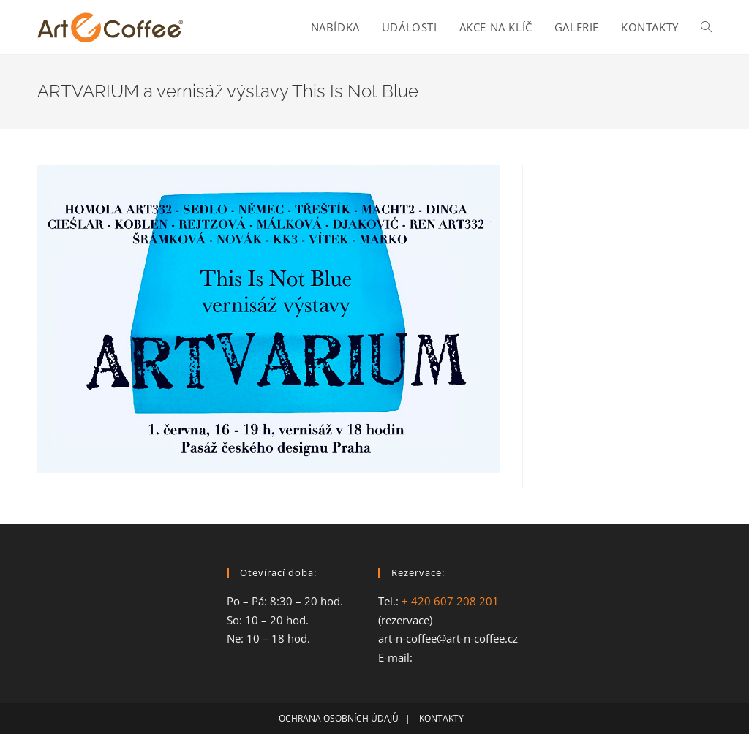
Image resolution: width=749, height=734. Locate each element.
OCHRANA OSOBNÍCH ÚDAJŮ (339, 718)
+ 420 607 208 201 (450, 601)
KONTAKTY (444, 718)
